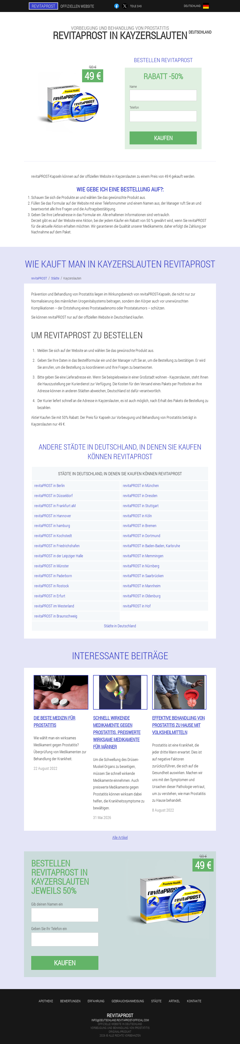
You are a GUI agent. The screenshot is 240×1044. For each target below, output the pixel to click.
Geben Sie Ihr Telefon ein (49, 929)
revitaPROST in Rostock (51, 585)
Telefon (134, 107)
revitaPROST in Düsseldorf (53, 495)
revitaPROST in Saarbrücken (143, 575)
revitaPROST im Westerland (54, 605)
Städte (156, 1001)
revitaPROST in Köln (137, 515)
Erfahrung (96, 1001)
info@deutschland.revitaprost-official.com (120, 1020)
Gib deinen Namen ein (47, 904)
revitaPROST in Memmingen (143, 555)
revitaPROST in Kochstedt (53, 535)
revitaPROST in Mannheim (142, 585)
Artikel (174, 1001)
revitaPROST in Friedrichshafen (57, 545)
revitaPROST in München (141, 485)
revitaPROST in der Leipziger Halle (58, 555)
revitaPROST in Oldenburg (142, 595)
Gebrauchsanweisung (128, 1001)
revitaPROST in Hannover (52, 515)
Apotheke (46, 1001)
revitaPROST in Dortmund (141, 535)
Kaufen (163, 138)
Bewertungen (70, 1001)
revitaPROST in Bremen (139, 525)
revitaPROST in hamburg (52, 525)
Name (133, 86)
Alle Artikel (120, 837)
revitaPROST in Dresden (140, 495)
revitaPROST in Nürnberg (141, 565)
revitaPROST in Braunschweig (55, 615)
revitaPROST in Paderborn (53, 575)
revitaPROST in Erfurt (49, 595)
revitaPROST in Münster (51, 565)
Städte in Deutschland (120, 625)
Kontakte (194, 1001)
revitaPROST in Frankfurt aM (55, 505)
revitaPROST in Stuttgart (141, 505)
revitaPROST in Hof (137, 605)
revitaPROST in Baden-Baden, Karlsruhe (151, 545)
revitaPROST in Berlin (49, 485)
